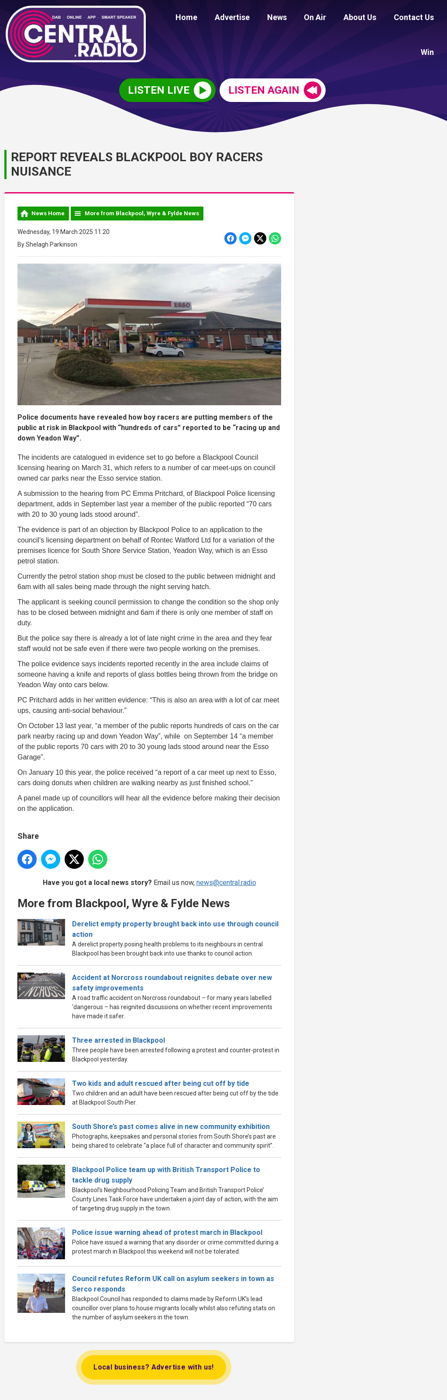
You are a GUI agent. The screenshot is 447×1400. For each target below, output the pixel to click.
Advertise (220, 18)
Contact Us (388, 18)
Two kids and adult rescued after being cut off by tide (160, 1082)
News (262, 18)
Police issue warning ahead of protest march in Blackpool (167, 1231)
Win (429, 18)
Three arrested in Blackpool (118, 1039)
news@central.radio (226, 881)
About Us (338, 18)
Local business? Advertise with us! (153, 1366)
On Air (296, 18)
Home (178, 18)
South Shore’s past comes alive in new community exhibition (171, 1125)
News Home (48, 212)
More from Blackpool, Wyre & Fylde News (142, 212)
